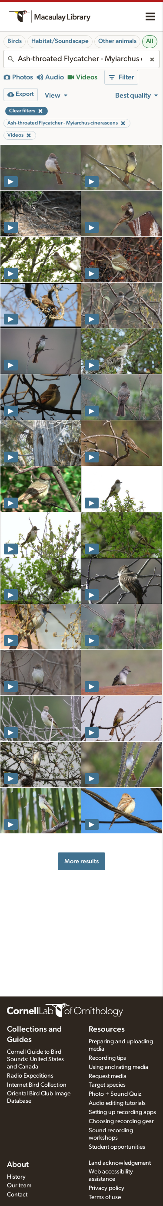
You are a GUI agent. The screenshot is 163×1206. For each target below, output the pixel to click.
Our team (19, 1186)
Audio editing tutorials (117, 1103)
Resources (107, 1029)
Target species (107, 1085)
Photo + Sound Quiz (115, 1094)
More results (81, 861)
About (18, 1165)
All (149, 41)
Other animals (117, 41)
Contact (17, 1195)
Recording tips (107, 1058)
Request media (107, 1076)
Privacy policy (106, 1188)
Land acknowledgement (120, 1163)
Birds (14, 41)
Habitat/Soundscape (60, 41)
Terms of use (105, 1197)
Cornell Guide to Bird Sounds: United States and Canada (35, 1059)
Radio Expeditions (30, 1076)
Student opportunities (117, 1147)
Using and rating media (118, 1067)
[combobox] (81, 59)
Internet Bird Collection (37, 1085)
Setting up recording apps (122, 1112)
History (16, 1177)
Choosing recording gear (121, 1121)
